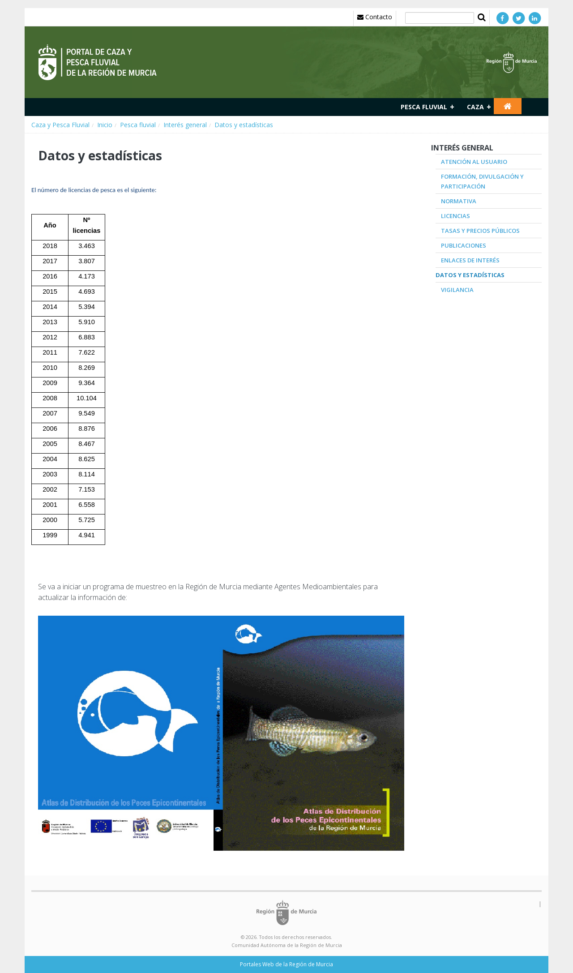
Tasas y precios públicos (480, 231)
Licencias (455, 216)
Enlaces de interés (470, 260)
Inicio (104, 124)
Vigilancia (457, 290)
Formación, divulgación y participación (482, 181)
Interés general (185, 124)
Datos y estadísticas (243, 124)
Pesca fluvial (424, 107)
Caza (475, 107)
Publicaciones (463, 245)
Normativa (458, 201)
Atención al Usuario (474, 162)
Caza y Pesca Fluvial (60, 124)
